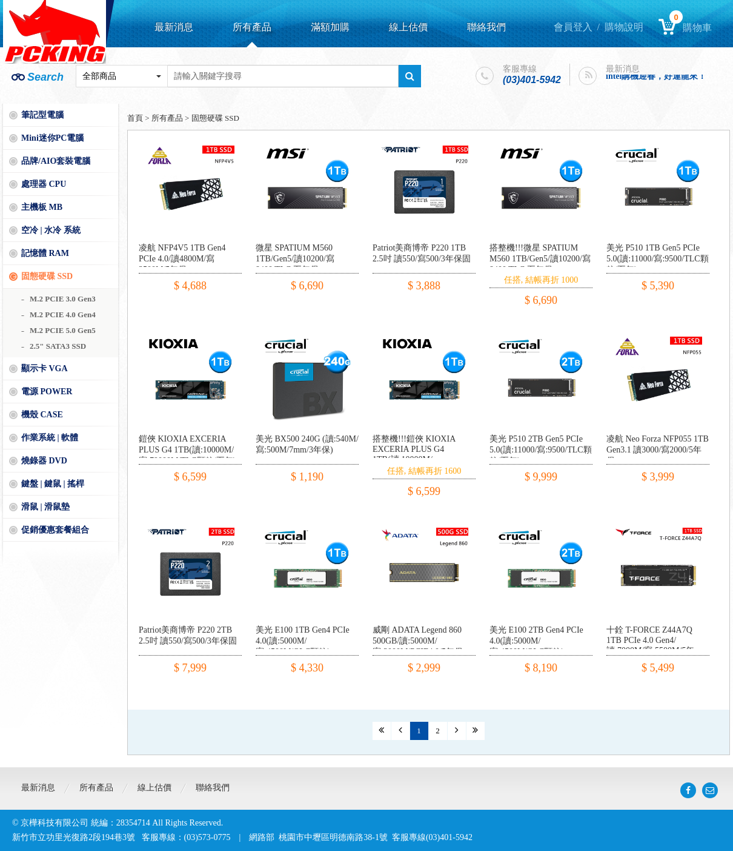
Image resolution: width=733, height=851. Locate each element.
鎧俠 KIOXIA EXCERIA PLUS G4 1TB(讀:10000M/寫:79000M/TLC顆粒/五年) (187, 449)
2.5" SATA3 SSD (58, 346)
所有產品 (252, 27)
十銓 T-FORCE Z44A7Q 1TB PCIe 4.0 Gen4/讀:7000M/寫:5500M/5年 (650, 640)
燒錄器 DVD (44, 460)
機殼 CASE (42, 414)
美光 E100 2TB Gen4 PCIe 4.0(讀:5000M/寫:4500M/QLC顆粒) (536, 640)
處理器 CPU (43, 184)
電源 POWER (46, 391)
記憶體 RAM (45, 253)
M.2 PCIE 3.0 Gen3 (63, 298)
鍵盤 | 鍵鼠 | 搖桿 (52, 483)
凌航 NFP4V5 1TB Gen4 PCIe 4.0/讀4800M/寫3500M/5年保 (182, 258)
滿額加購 (330, 27)
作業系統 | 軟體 (49, 437)
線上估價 (408, 27)
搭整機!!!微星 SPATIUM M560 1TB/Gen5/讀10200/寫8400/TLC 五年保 (540, 258)
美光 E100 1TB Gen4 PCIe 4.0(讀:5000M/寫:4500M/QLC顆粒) (303, 640)
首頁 (135, 118)
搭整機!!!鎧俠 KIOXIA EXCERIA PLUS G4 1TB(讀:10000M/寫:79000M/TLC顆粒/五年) (421, 454)
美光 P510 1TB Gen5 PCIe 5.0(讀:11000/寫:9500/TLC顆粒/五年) (657, 258)
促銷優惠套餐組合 (55, 529)
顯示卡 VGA (44, 368)
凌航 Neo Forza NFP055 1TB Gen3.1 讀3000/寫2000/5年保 (657, 449)
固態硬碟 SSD (47, 276)
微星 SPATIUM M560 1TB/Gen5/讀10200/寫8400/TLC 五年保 (295, 258)
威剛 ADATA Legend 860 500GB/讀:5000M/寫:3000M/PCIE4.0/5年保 (418, 640)
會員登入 (573, 27)
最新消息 (173, 27)
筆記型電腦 (42, 114)
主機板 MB (41, 207)
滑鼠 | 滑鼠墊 (45, 506)
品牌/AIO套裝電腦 (55, 161)
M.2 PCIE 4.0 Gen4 (63, 314)
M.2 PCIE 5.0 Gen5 (63, 330)
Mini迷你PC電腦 (52, 138)
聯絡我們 (486, 27)
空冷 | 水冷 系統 (51, 230)
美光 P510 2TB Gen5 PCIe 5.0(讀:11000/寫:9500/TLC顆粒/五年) (540, 449)
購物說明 (624, 27)
